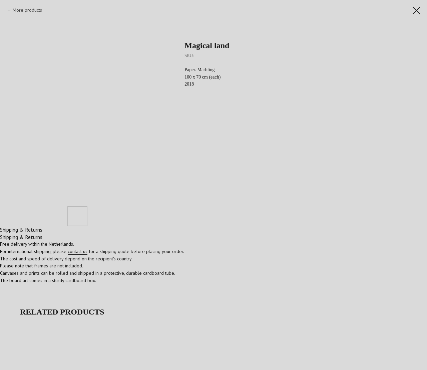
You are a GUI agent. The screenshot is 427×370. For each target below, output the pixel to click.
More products (27, 10)
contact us (77, 251)
